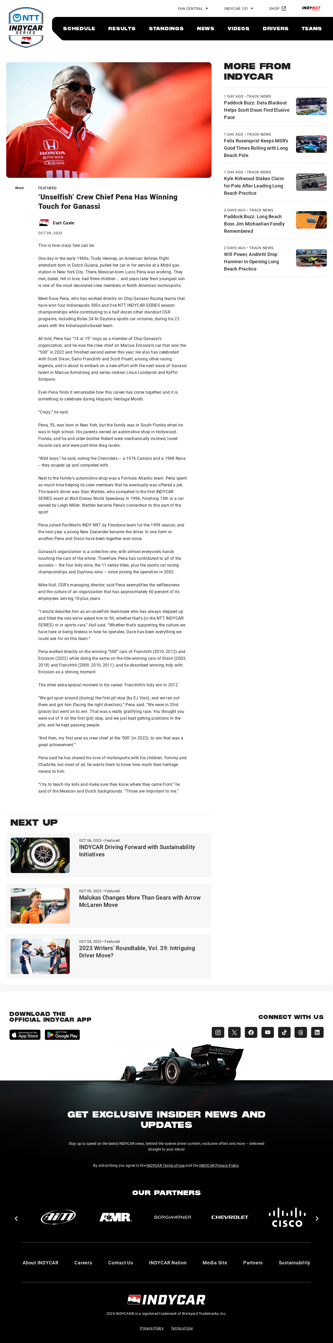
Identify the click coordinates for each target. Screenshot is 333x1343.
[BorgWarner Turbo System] (172, 1217)
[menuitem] (79, 28)
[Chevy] (229, 1217)
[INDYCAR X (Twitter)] (234, 1032)
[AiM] (58, 1217)
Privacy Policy (152, 1328)
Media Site (215, 1262)
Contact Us (120, 1262)
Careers (83, 1262)
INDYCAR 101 (236, 8)
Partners (253, 1262)
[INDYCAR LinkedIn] (317, 1032)
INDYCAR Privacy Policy (219, 1165)
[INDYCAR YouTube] (267, 1032)
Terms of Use (182, 1328)
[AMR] (115, 1217)
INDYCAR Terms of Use (165, 1165)
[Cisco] (287, 1217)
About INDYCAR (41, 1262)
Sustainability (295, 1262)
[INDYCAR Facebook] (251, 1032)
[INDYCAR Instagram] (217, 1032)
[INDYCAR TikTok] (284, 1032)
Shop (277, 8)
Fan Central (190, 8)
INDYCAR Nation (168, 1262)
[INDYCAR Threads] (300, 1032)
